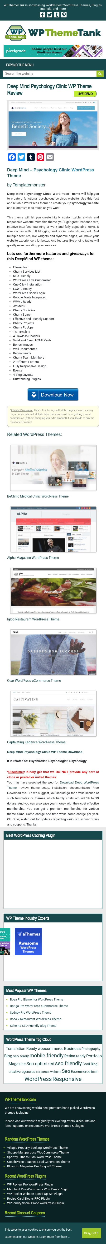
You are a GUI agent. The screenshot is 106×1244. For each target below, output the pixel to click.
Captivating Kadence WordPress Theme (36, 742)
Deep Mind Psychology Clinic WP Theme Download (44, 752)
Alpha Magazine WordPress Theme (33, 558)
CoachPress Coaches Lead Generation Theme (38, 1162)
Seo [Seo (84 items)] (66, 1071)
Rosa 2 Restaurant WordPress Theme (35, 1019)
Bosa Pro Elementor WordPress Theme (36, 999)
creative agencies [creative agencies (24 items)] (22, 1072)
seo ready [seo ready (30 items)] (21, 1056)
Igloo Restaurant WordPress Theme (33, 619)
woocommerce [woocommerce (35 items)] (50, 1048)
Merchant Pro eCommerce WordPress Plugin (37, 1189)
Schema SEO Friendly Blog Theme (33, 1025)
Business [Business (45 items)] (72, 1048)
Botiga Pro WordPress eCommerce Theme (39, 1006)
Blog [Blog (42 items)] (8, 1055)
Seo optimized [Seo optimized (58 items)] (40, 1063)
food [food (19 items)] (94, 1072)
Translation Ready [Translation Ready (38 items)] (21, 1048)
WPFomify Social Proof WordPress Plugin (35, 1203)
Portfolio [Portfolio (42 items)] (94, 1055)
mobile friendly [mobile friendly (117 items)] (46, 1056)
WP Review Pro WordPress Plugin (30, 1184)
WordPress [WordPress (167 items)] (38, 1079)
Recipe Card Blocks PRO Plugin (28, 1198)
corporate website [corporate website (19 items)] (48, 1072)
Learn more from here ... (54, 1237)
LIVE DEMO (85, 93)
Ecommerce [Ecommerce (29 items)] (80, 1071)
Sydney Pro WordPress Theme (30, 1012)
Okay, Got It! (91, 1233)
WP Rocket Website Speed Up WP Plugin (35, 1194)
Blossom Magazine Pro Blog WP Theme (34, 1166)
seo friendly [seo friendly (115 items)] (68, 1063)
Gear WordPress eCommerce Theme (34, 681)
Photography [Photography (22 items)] (91, 1049)
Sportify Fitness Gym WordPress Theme (34, 1157)
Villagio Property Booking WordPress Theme (37, 1147)
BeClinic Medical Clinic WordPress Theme (38, 496)
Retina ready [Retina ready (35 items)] (75, 1056)
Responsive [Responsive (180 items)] (67, 1079)
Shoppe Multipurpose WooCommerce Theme (38, 1152)
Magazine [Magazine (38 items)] (17, 1064)
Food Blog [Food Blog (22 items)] (89, 1064)
